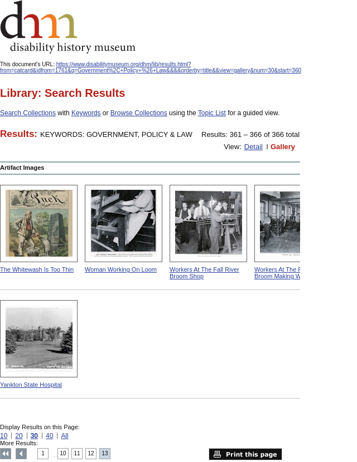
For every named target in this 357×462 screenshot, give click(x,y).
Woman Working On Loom (121, 269)
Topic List (212, 113)
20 (18, 436)
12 (91, 453)
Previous (21, 453)
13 (105, 453)
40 (49, 436)
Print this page (245, 454)
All (64, 436)
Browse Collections (138, 113)
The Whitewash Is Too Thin (37, 269)
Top (5, 453)
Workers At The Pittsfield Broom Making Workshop (288, 272)
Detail (253, 146)
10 (3, 436)
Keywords (86, 113)
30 (34, 436)
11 (77, 453)
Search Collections (28, 113)
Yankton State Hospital (31, 384)
